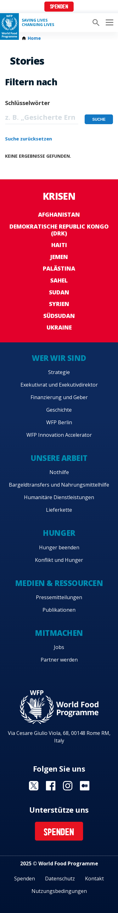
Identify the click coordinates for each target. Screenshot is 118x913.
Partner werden (59, 659)
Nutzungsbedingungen (59, 891)
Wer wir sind (59, 358)
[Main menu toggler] (108, 22)
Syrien (59, 304)
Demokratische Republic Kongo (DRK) (59, 230)
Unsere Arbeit (59, 458)
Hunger (59, 533)
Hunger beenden (59, 547)
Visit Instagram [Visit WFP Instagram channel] (67, 785)
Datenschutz (60, 878)
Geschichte (59, 409)
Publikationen (59, 609)
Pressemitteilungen (59, 597)
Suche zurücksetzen (28, 138)
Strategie (59, 372)
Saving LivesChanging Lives (38, 22)
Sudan (59, 292)
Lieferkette (59, 509)
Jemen (59, 257)
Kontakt (94, 878)
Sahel (59, 280)
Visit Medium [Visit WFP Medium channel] (84, 785)
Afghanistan (59, 214)
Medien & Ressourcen (59, 583)
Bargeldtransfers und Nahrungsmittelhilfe (59, 484)
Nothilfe (59, 472)
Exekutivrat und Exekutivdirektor (59, 384)
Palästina (59, 268)
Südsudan (59, 315)
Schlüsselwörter (27, 103)
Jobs (59, 647)
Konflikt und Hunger (59, 560)
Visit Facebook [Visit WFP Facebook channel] (50, 785)
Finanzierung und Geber (59, 397)
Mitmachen (59, 633)
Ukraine (59, 327)
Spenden (59, 7)
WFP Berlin (59, 422)
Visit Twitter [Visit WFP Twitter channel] (33, 785)
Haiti (59, 245)
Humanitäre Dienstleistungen (59, 497)
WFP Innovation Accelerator (59, 434)
